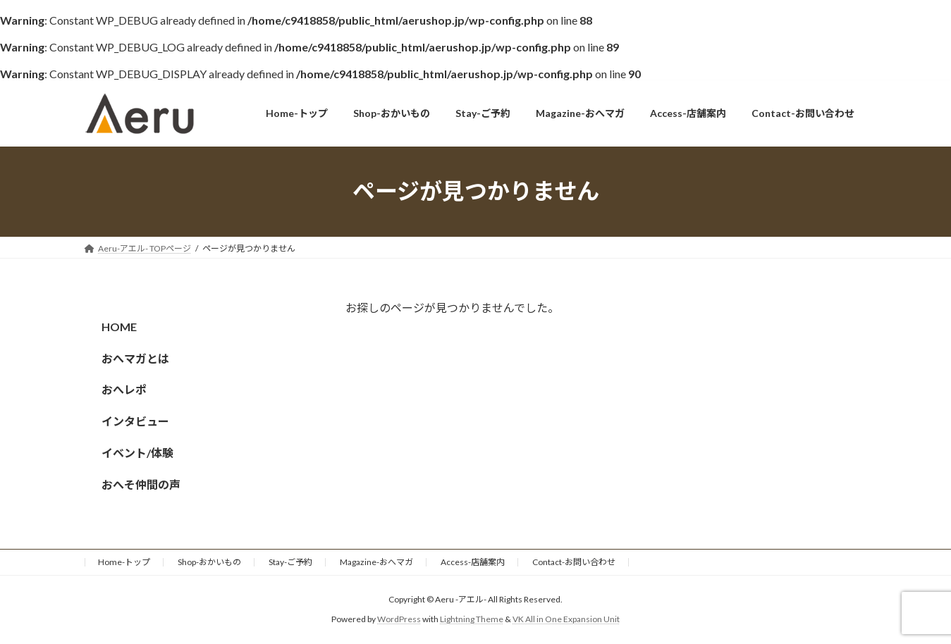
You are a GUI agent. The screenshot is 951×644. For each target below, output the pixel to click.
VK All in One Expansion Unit (566, 619)
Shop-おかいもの (209, 562)
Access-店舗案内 (473, 562)
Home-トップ (124, 562)
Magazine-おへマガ (376, 562)
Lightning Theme (471, 619)
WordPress (399, 619)
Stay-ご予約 (290, 562)
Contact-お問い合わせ (573, 562)
